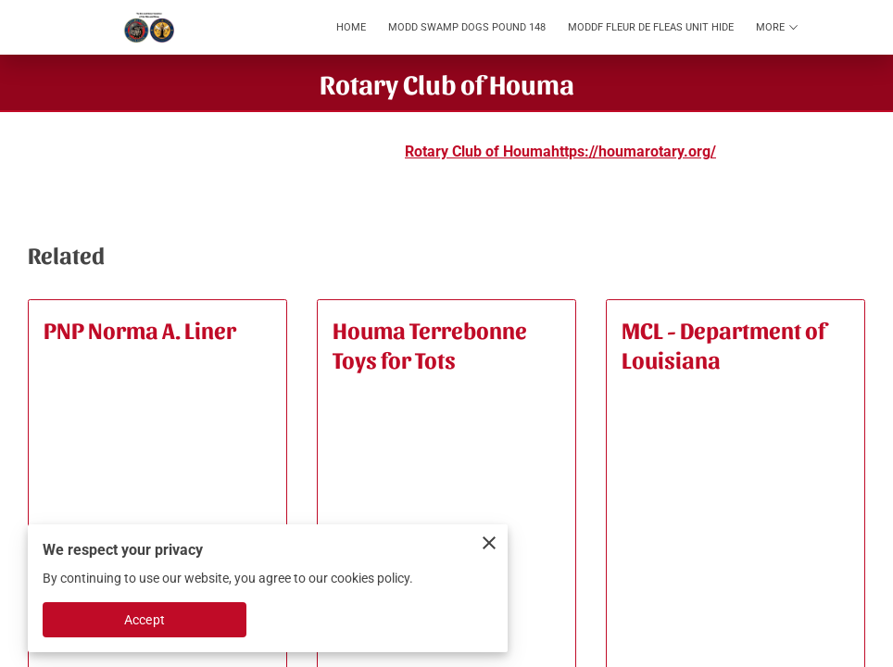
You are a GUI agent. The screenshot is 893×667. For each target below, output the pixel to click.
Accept (144, 619)
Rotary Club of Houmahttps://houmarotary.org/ (560, 151)
